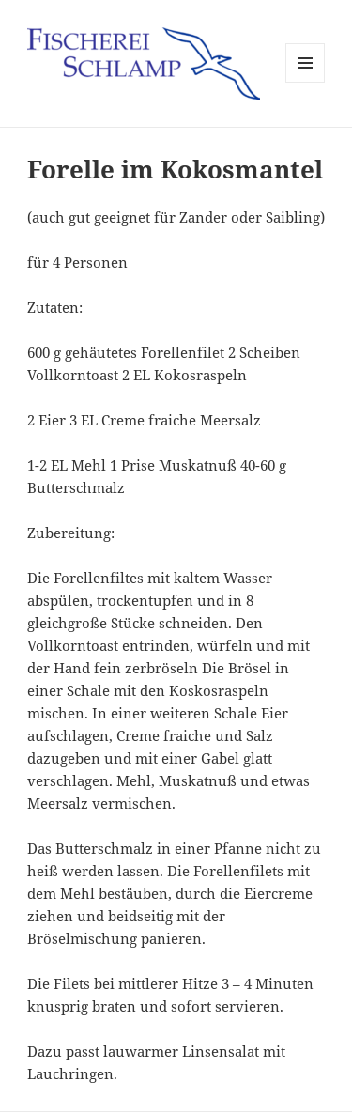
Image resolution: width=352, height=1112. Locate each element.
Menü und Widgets (305, 82)
